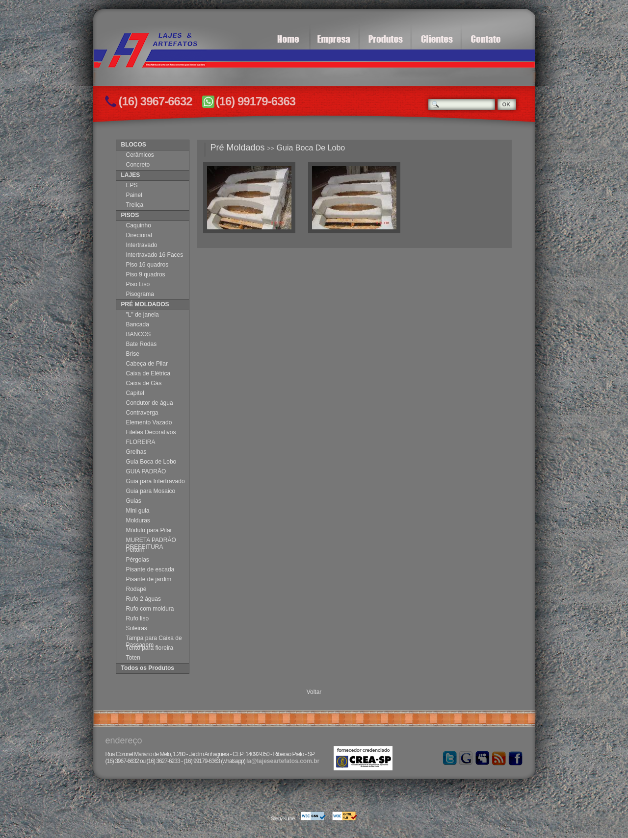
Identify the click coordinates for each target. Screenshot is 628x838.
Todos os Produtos (147, 668)
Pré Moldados (237, 147)
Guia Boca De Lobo (311, 148)
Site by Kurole (282, 818)
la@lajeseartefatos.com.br (282, 761)
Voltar (314, 692)
